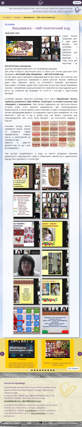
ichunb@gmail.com (12, 401)
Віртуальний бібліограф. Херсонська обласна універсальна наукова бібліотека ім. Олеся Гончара (40, 10)
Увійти (77, 2)
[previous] (2, 354)
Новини (17, 17)
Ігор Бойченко (31, 410)
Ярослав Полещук (38, 413)
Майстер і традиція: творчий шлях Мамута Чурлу (57, 353)
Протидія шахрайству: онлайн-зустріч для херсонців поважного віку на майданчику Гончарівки (21, 354)
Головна (7, 17)
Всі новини (10, 24)
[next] (80, 354)
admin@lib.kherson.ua (31, 401)
